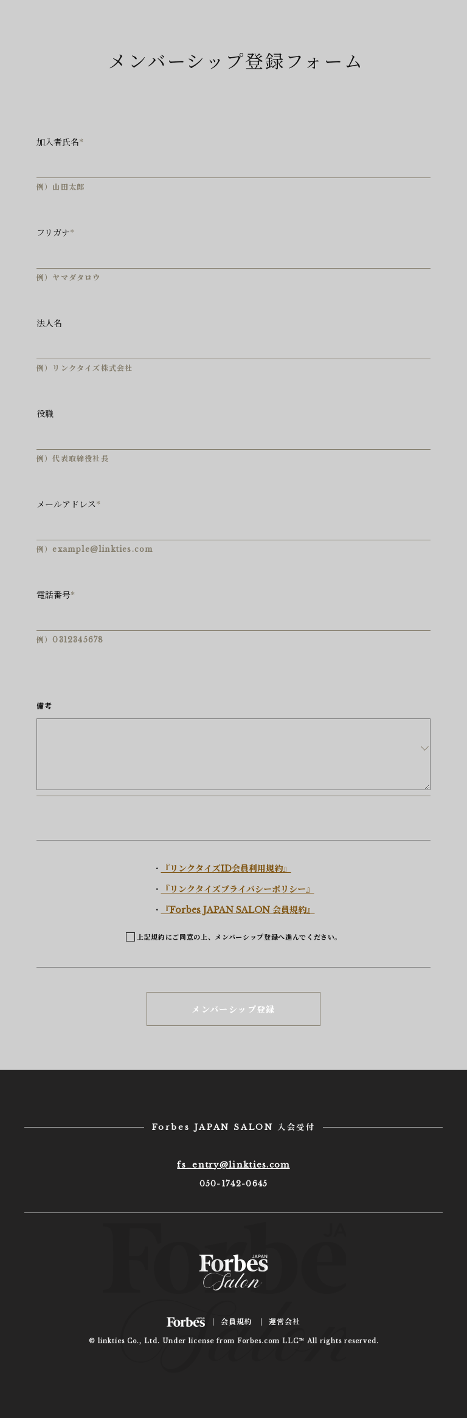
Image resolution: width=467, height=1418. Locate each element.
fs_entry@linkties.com (233, 1165)
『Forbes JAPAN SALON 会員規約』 (238, 909)
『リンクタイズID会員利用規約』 (226, 868)
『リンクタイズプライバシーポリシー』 (237, 889)
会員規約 (237, 1322)
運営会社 (285, 1322)
